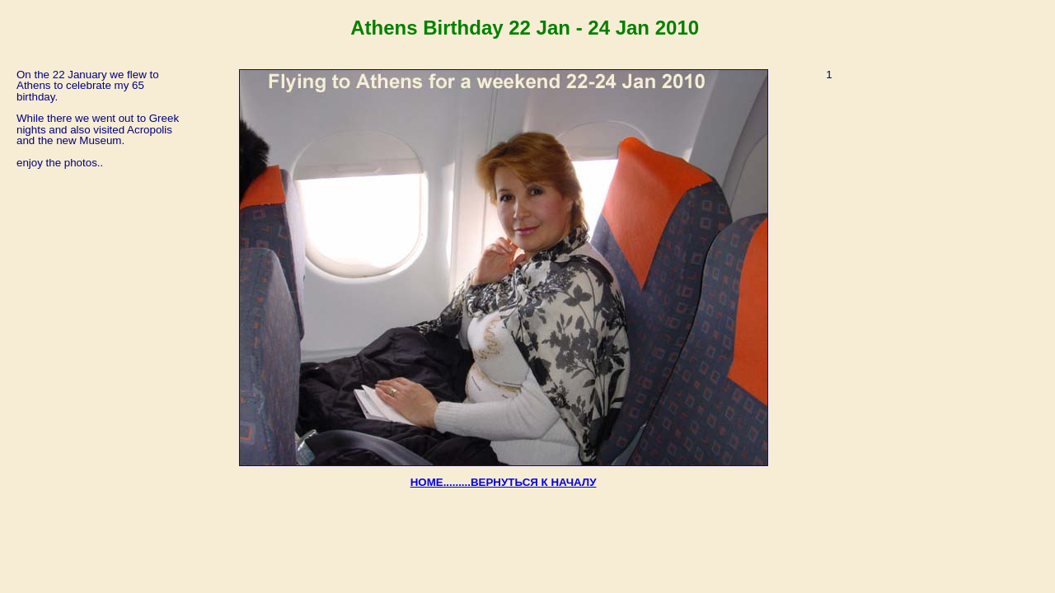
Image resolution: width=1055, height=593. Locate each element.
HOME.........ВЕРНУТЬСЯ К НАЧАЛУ (503, 482)
